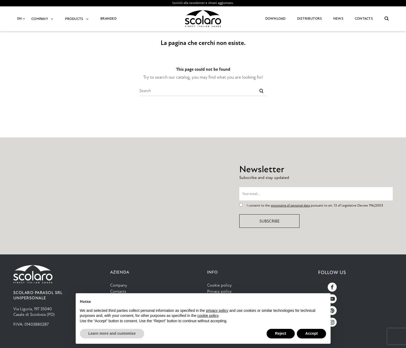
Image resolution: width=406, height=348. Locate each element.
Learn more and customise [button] (112, 333)
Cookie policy (219, 285)
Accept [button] (311, 333)
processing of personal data (290, 205)
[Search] (203, 90)
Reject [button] (280, 333)
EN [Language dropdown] (21, 18)
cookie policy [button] (207, 315)
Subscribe (269, 221)
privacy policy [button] (217, 310)
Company (118, 285)
